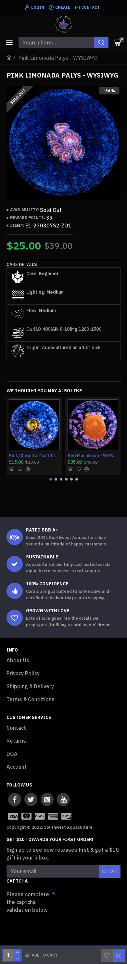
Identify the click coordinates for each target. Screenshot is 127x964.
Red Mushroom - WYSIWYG (93, 455)
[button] (50, 479)
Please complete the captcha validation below (27, 902)
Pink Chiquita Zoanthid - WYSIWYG (34, 455)
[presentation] (51, 927)
